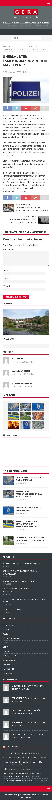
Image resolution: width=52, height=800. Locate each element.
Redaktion (29, 72)
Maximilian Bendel (21, 371)
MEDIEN (6, 647)
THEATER (6, 664)
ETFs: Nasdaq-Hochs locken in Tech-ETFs (19, 780)
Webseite (7, 286)
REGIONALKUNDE (10, 660)
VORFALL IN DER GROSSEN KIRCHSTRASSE (28, 508)
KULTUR (6, 634)
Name (5, 270)
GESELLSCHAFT (9, 625)
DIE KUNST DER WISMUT (13, 609)
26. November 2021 (13, 72)
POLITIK (6, 651)
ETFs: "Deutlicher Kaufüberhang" (16, 753)
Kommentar (8, 249)
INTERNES (7, 629)
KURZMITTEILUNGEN (11, 638)
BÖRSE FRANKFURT (14, 746)
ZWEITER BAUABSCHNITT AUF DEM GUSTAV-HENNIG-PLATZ (30, 538)
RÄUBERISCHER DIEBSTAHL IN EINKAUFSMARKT (30, 478)
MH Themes (26, 797)
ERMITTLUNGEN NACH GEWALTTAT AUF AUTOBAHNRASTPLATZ (27, 524)
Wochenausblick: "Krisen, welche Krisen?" (20, 757)
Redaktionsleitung (22, 383)
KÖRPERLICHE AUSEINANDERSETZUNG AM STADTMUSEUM (29, 494)
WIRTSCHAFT (8, 673)
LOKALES (6, 642)
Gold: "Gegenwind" (11, 769)
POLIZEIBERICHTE (10, 655)
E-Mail (5, 278)
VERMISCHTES (8, 669)
